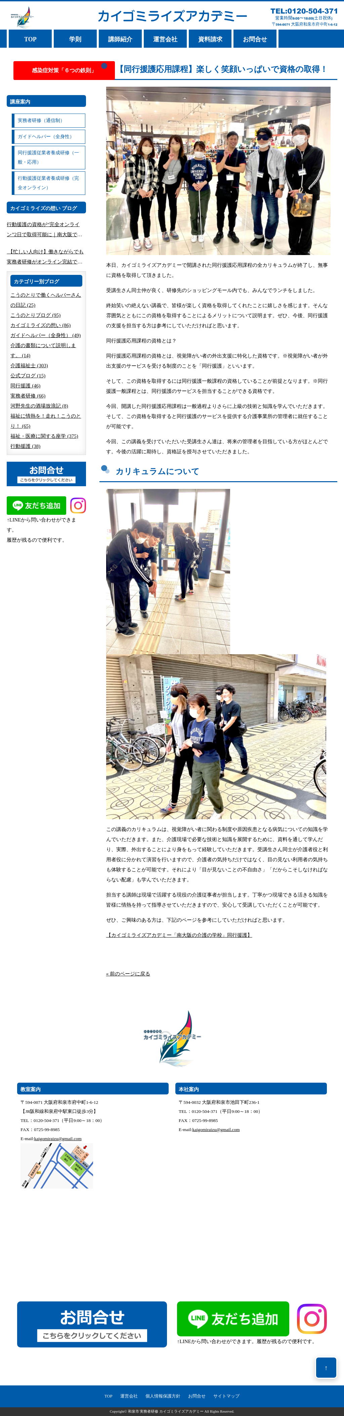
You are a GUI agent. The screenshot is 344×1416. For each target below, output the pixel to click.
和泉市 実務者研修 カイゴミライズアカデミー (166, 1411)
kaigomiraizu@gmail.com (58, 1138)
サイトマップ (226, 1396)
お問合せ (255, 39)
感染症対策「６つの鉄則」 (64, 70)
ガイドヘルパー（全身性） (46, 136)
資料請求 (210, 39)
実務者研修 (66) (27, 396)
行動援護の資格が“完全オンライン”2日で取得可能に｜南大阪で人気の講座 (44, 231)
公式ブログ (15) (27, 375)
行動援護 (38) (25, 446)
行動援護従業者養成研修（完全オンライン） (48, 183)
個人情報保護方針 (162, 1396)
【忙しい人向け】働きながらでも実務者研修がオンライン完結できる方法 (45, 258)
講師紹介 (120, 39)
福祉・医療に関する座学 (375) (44, 436)
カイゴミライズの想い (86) (40, 325)
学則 (75, 39)
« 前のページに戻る (128, 973)
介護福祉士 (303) (29, 365)
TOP (30, 39)
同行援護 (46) (25, 385)
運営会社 (165, 39)
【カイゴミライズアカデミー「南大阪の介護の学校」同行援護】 (179, 935)
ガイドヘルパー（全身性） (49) (45, 335)
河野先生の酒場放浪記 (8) (39, 406)
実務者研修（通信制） (41, 120)
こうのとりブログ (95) (35, 315)
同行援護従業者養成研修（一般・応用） (48, 157)
